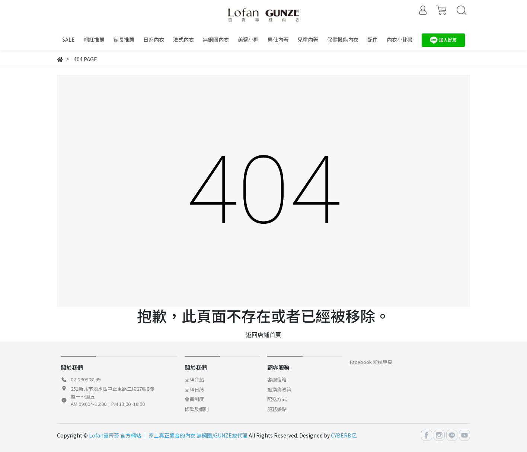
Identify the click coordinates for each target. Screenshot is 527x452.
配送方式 (277, 399)
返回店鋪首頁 (263, 334)
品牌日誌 (194, 389)
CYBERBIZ (343, 435)
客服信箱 (277, 379)
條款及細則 (197, 409)
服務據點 (277, 409)
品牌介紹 (194, 379)
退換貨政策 (279, 389)
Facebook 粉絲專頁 (371, 361)
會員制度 (194, 399)
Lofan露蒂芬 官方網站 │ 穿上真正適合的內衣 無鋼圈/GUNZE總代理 (168, 435)
